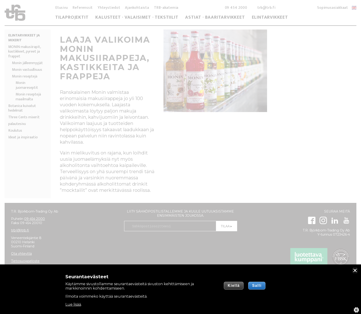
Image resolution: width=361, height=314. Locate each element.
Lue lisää (73, 304)
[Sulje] (355, 270)
